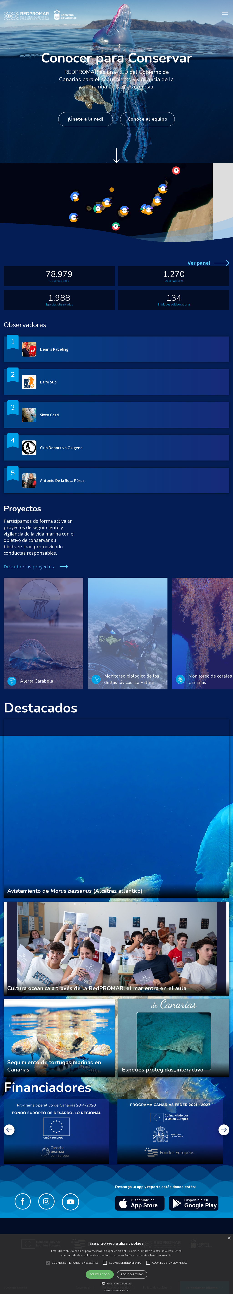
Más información (161, 1255)
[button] (116, 1283)
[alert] (116, 1264)
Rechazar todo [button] (132, 1274)
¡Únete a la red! (85, 119)
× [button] (229, 1238)
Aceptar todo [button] (100, 1274)
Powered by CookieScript (116, 1290)
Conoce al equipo (147, 119)
